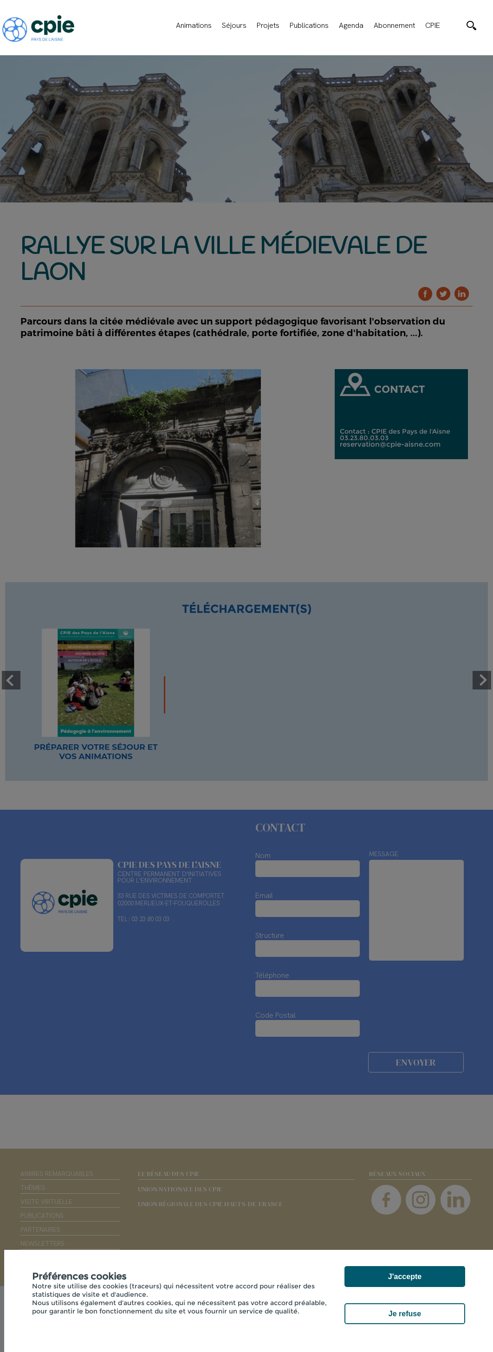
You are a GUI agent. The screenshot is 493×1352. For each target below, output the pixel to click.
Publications (309, 25)
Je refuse (405, 1314)
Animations (194, 25)
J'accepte (405, 1276)
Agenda (351, 25)
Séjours (234, 25)
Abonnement (394, 25)
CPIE (432, 25)
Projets (268, 25)
